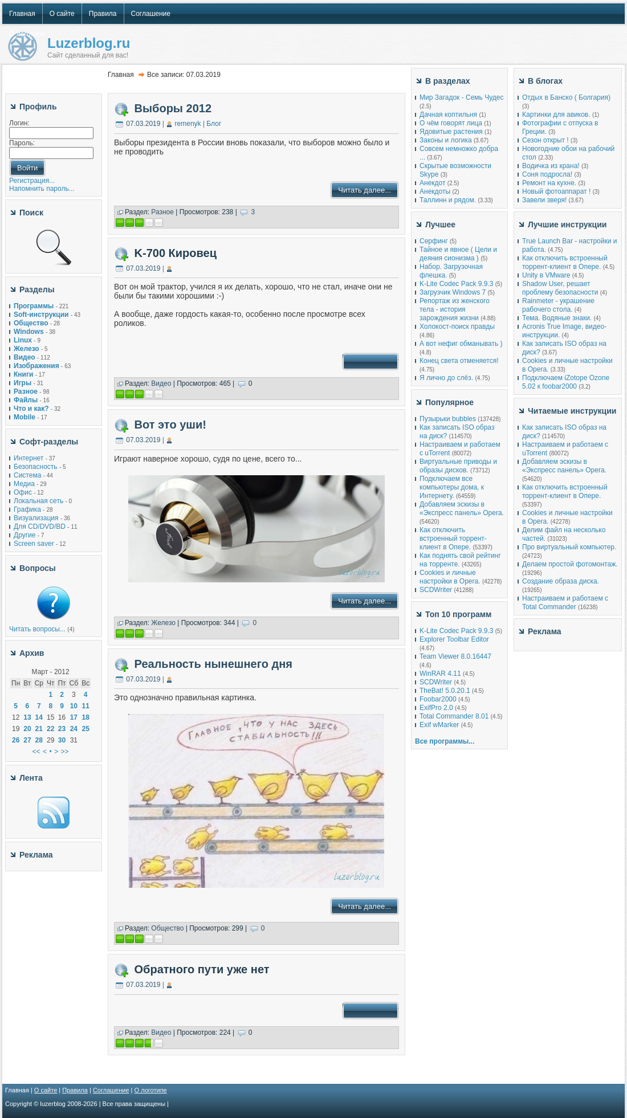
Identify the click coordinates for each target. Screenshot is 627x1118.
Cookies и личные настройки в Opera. (450, 577)
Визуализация (36, 518)
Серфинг (434, 241)
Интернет (28, 458)
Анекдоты (435, 191)
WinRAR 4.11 (440, 674)
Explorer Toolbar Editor (454, 639)
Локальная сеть (38, 501)
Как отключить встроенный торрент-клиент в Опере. (453, 538)
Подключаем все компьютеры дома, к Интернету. (452, 487)
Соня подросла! (547, 174)
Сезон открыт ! (545, 140)
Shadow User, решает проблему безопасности (560, 288)
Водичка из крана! (551, 166)
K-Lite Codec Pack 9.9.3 (456, 284)
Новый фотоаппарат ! (556, 191)
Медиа (24, 484)
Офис (23, 492)
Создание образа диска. (560, 581)
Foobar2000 (438, 699)
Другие (24, 535)
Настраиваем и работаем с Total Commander (565, 602)
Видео (161, 383)
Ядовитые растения (451, 132)
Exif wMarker (439, 725)
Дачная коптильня (448, 115)
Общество (167, 928)
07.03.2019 (143, 124)
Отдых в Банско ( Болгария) (566, 97)
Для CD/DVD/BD (40, 527)
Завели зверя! (544, 200)
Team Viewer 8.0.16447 (455, 656)
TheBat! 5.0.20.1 (446, 691)
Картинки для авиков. (556, 115)
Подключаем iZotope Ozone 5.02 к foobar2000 (565, 382)
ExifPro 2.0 (436, 708)
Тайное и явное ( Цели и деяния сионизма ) (458, 254)
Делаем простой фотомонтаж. (570, 564)
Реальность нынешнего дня (213, 664)
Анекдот (432, 183)
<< (36, 752)
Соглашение (111, 1090)
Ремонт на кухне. (549, 183)
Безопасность (36, 467)
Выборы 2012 (173, 108)
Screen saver (34, 544)
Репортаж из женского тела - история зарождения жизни (455, 309)
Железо (163, 623)
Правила (75, 1090)
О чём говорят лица (451, 123)
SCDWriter (436, 590)
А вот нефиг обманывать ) (461, 344)
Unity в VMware (547, 275)
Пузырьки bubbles (448, 419)
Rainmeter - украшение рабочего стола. (558, 305)
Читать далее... (364, 190)
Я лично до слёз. (446, 378)
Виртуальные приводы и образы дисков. (458, 466)
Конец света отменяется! (459, 361)
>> (65, 752)
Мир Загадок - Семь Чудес (461, 97)
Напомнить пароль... (42, 189)
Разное (162, 212)
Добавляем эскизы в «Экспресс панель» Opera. (462, 508)
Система (27, 475)
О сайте (45, 1090)
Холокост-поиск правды (457, 326)
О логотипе (151, 1090)
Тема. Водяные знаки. (557, 318)
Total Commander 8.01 (454, 716)
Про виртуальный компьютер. (569, 547)
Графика (27, 509)
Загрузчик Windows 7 (453, 292)
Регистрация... (32, 181)
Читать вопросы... (37, 629)
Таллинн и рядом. (448, 200)
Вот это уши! (170, 424)
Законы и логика (446, 140)
